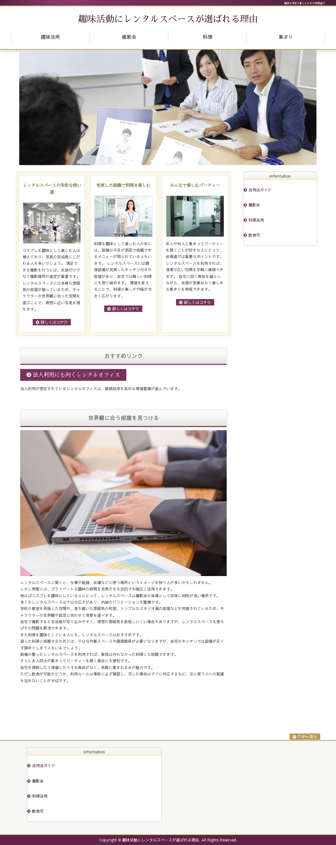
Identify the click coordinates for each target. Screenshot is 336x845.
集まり (286, 36)
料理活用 (256, 219)
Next (308, 107)
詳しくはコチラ (54, 322)
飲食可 (254, 235)
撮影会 (129, 36)
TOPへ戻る (307, 736)
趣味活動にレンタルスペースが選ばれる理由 (168, 19)
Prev (27, 107)
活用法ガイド (260, 189)
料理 (207, 36)
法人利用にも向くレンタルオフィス (76, 375)
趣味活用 (50, 36)
